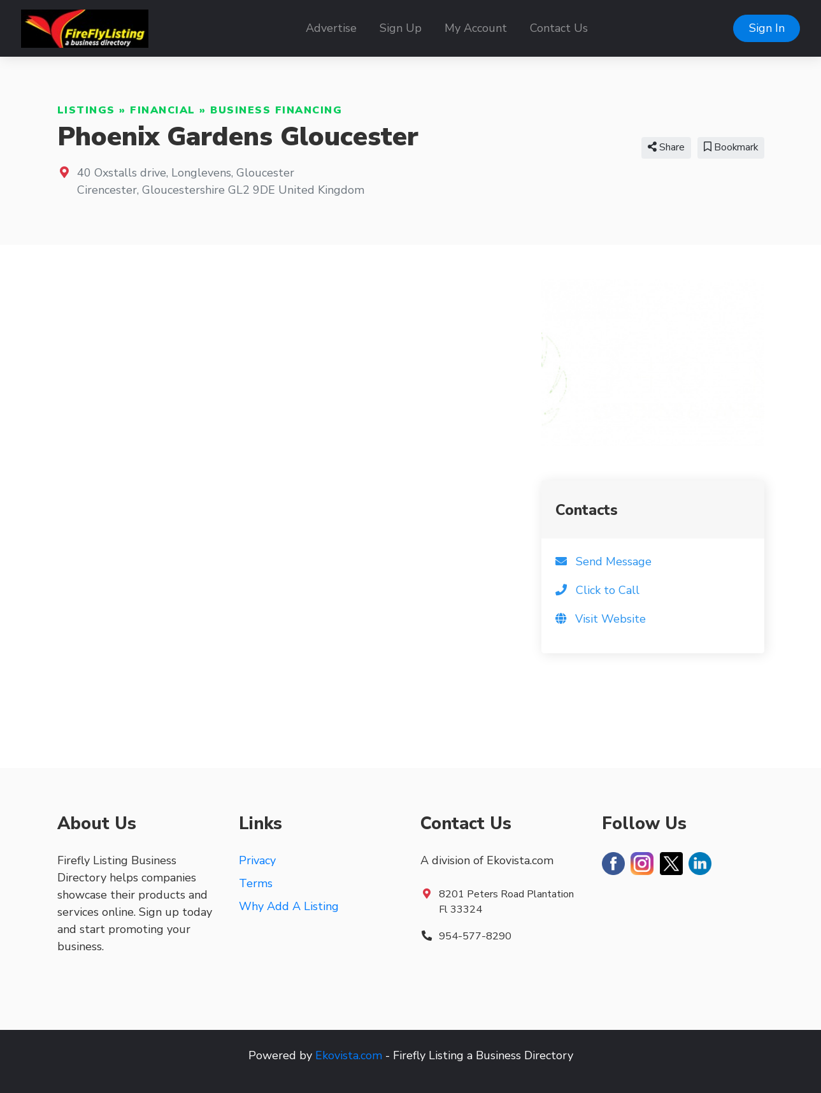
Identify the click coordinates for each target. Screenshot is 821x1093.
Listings (86, 110)
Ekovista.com (348, 1055)
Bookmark (731, 147)
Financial (163, 110)
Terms (256, 883)
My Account (476, 28)
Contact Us (559, 28)
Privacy (257, 860)
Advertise (331, 28)
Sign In (767, 28)
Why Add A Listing (289, 906)
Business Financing (276, 110)
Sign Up (401, 28)
